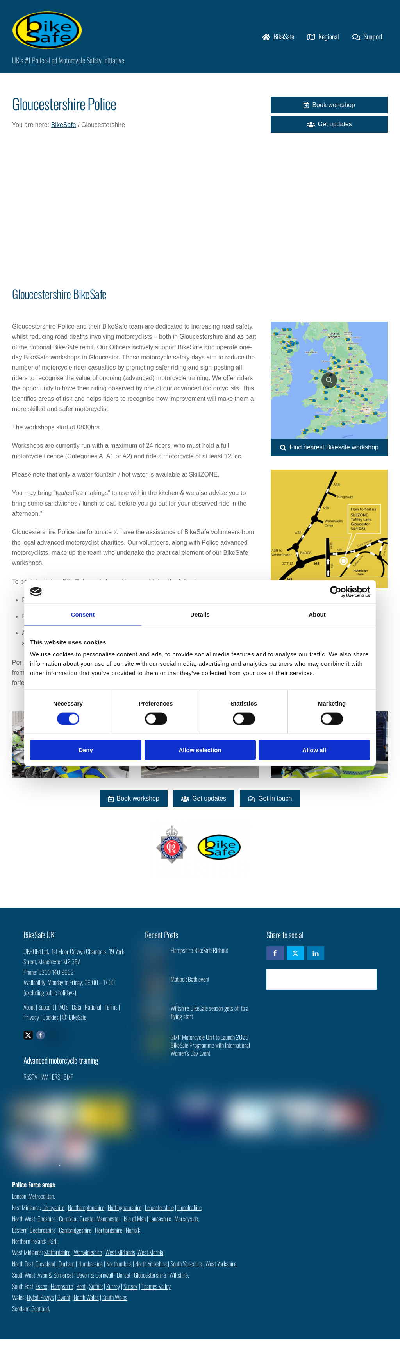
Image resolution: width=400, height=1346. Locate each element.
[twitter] (28, 1040)
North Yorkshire (151, 1254)
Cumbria (67, 1209)
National (93, 1012)
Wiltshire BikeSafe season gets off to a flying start (209, 1018)
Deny (86, 750)
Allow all (314, 750)
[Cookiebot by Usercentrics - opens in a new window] (336, 591)
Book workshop (329, 107)
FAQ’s (62, 1012)
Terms (111, 1012)
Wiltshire (179, 1266)
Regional (323, 37)
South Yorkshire (186, 1254)
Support (367, 37)
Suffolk (96, 1277)
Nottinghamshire (124, 1198)
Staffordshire (57, 1243)
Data (76, 1012)
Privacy (31, 1023)
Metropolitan (41, 1187)
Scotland (40, 1299)
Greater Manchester (100, 1209)
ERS (56, 1083)
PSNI (52, 1232)
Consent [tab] (83, 614)
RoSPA (30, 1083)
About (29, 1012)
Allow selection (200, 750)
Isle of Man (135, 1209)
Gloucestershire (150, 1266)
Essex (41, 1277)
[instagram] (53, 1040)
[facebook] (40, 1040)
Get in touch (270, 802)
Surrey (113, 1277)
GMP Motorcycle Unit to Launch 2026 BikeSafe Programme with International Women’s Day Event (210, 1051)
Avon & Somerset (55, 1266)
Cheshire (46, 1209)
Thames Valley (156, 1277)
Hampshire (62, 1277)
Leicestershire (159, 1198)
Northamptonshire (86, 1198)
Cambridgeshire (75, 1221)
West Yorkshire (220, 1254)
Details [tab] (200, 614)
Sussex (130, 1277)
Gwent (63, 1288)
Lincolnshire (189, 1198)
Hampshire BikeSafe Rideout (199, 956)
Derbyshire (53, 1198)
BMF (68, 1083)
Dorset (123, 1266)
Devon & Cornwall (95, 1266)
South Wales (114, 1288)
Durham (67, 1254)
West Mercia (150, 1243)
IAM (44, 1083)
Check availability (321, 985)
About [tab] (317, 614)
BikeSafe (278, 37)
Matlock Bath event (190, 985)
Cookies (51, 1023)
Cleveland (45, 1254)
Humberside (90, 1254)
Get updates (329, 127)
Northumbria (119, 1254)
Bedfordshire (42, 1221)
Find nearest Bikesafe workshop (329, 449)
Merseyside (186, 1209)
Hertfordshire (108, 1221)
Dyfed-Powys (40, 1288)
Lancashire (160, 1209)
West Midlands (120, 1243)
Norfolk (133, 1221)
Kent (81, 1277)
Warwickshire (88, 1243)
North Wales (86, 1288)
